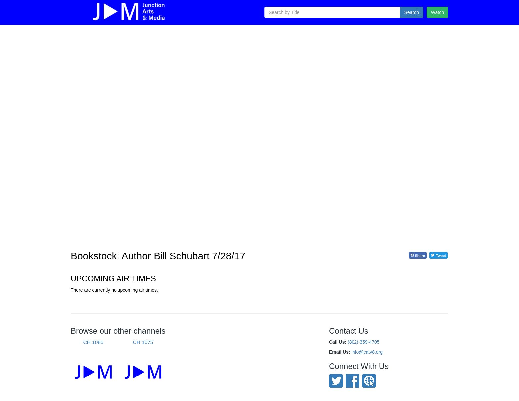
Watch (437, 12)
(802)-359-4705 (364, 342)
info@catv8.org (367, 352)
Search (411, 12)
